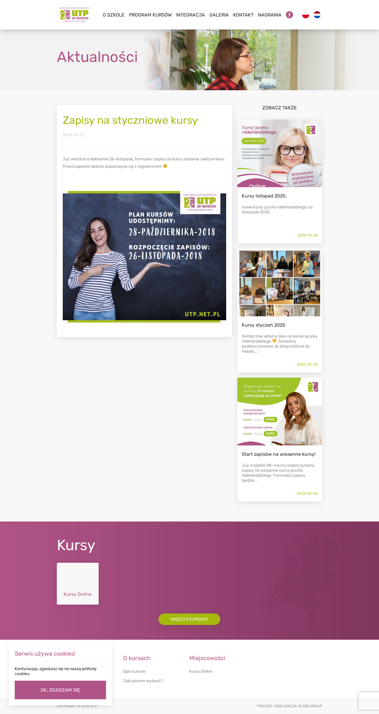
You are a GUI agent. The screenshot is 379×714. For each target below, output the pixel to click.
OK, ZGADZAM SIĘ (60, 690)
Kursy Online (200, 671)
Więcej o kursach (189, 619)
